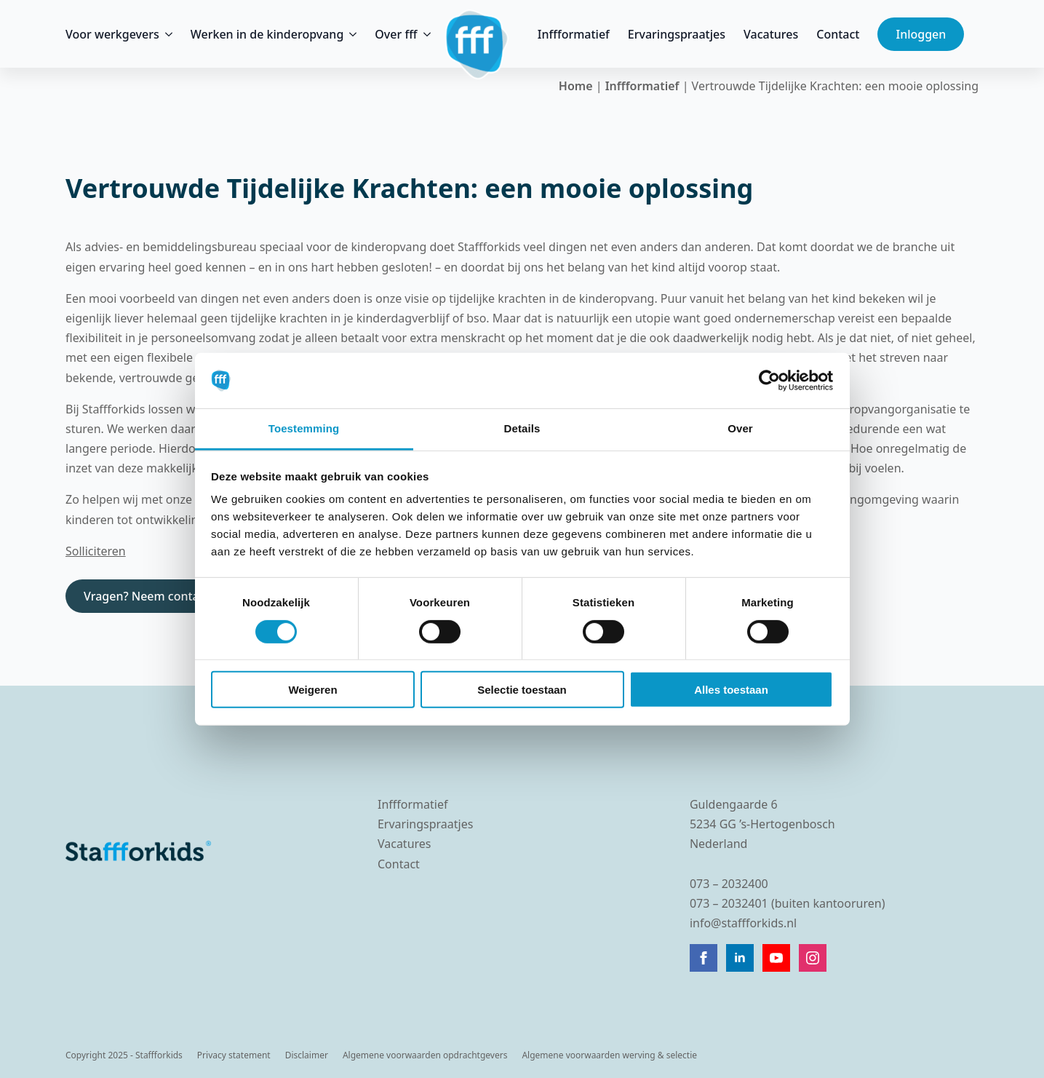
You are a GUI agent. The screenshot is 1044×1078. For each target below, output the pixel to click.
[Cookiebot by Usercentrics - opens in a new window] (769, 381)
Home (576, 86)
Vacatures (771, 34)
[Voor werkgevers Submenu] (165, 34)
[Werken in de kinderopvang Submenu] (349, 34)
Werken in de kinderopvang (267, 34)
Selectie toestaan (522, 689)
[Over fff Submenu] (424, 34)
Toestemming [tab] (304, 428)
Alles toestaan (731, 689)
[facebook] (703, 958)
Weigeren (312, 689)
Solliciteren (95, 551)
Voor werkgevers (112, 34)
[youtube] (776, 958)
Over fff (396, 34)
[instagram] (812, 958)
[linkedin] (740, 958)
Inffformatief (574, 34)
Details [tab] (522, 428)
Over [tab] (740, 428)
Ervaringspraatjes (676, 34)
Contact (837, 34)
